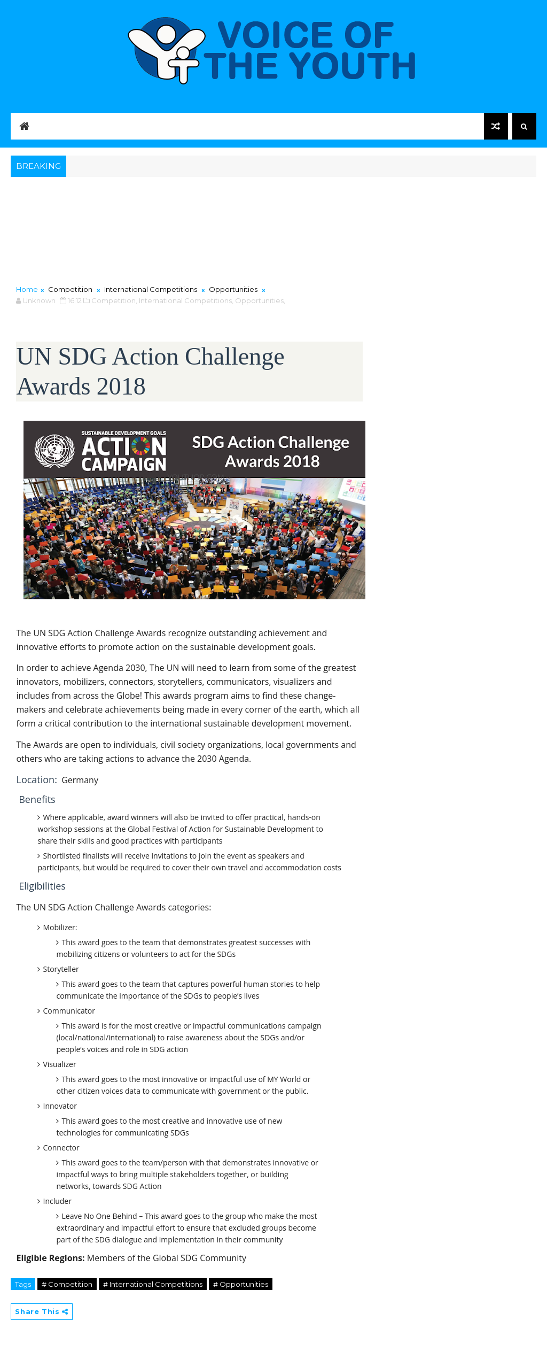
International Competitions (150, 289)
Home (27, 289)
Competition (70, 289)
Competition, (114, 300)
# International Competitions (152, 1284)
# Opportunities (240, 1284)
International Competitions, (186, 300)
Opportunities (233, 289)
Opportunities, (260, 300)
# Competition (67, 1284)
